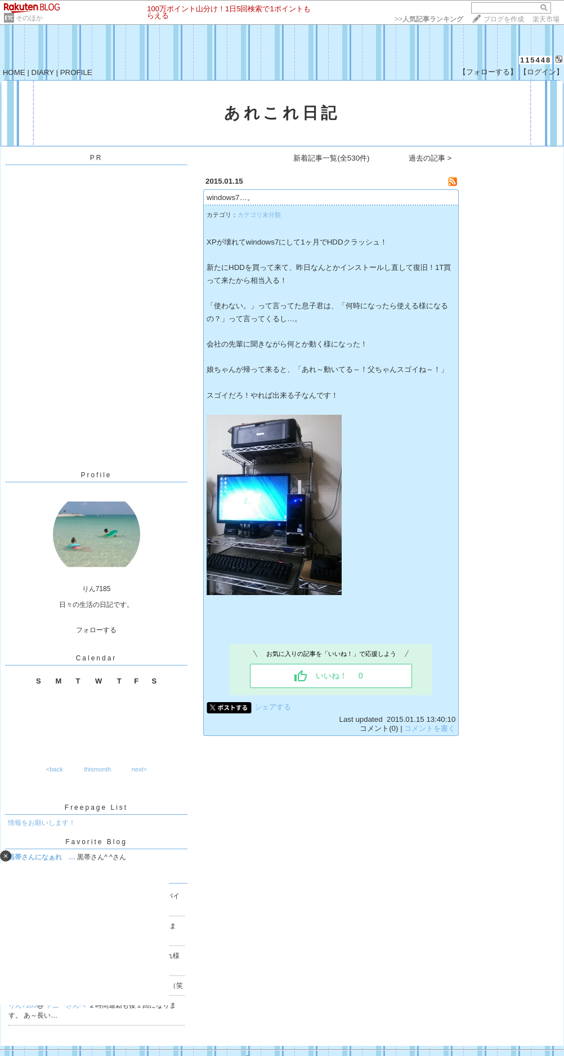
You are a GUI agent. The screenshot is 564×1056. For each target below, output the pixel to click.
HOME (14, 72)
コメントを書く (429, 728)
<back (54, 769)
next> (139, 769)
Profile (95, 475)
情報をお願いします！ (41, 823)
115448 (535, 60)
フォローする (96, 630)
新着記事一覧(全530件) (331, 158)
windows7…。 (230, 197)
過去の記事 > (430, 158)
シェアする (272, 707)
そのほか (29, 18)
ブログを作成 (504, 19)
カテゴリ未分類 (259, 214)
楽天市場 (545, 19)
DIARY (43, 72)
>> (429, 19)
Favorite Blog (96, 842)
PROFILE (76, 72)
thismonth (97, 769)
